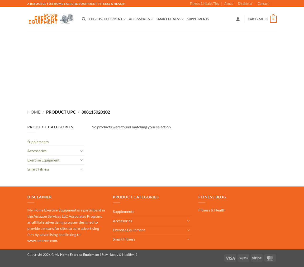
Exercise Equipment (107, 19)
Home (33, 112)
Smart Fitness (170, 19)
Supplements (198, 19)
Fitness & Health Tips (204, 3)
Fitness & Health (211, 210)
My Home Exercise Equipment (51, 210)
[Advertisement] (152, 66)
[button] (238, 19)
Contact (263, 3)
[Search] (84, 19)
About (228, 3)
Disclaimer (245, 3)
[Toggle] (81, 151)
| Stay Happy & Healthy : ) (118, 254)
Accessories (141, 19)
